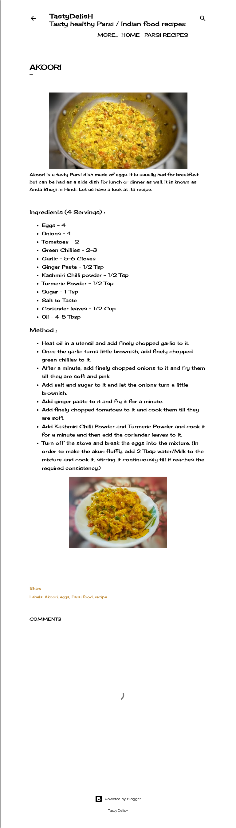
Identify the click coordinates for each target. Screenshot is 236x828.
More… (177, 35)
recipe (101, 597)
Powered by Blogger (118, 799)
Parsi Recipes (140, 35)
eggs (64, 597)
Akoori (51, 597)
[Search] (202, 17)
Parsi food (82, 597)
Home (105, 35)
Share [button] (35, 588)
